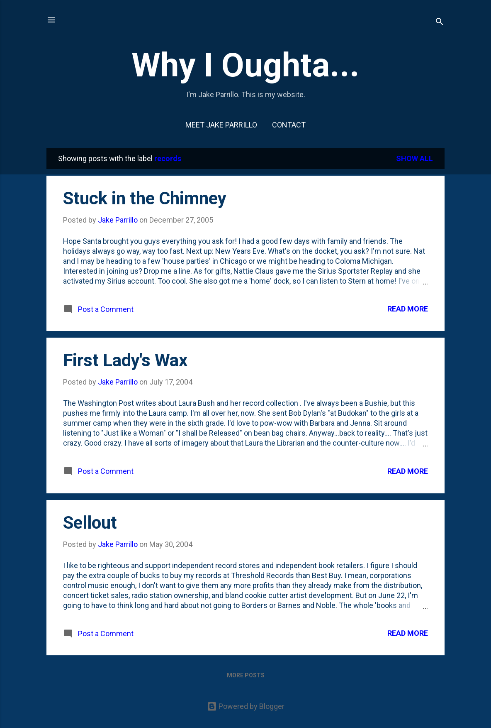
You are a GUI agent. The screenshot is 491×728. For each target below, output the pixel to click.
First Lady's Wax (125, 360)
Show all (414, 158)
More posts (246, 675)
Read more (407, 308)
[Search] (440, 22)
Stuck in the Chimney (144, 198)
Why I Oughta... (245, 65)
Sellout (90, 522)
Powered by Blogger (245, 706)
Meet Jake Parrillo (221, 124)
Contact (289, 124)
